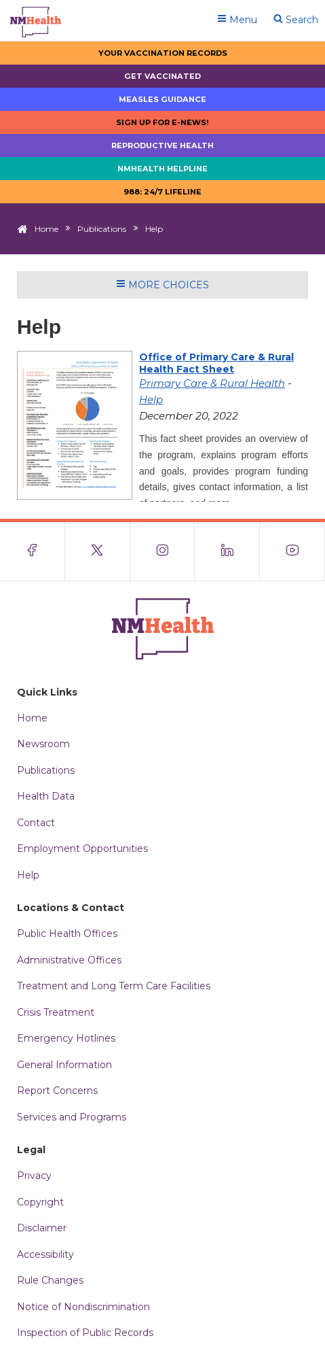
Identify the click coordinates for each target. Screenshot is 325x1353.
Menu (237, 20)
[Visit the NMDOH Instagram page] (162, 551)
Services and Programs (71, 1117)
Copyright (40, 1202)
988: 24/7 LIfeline (162, 191)
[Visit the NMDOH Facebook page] (32, 551)
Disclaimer (41, 1228)
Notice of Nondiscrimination (83, 1307)
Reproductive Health (162, 145)
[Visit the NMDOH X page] (97, 551)
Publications (101, 229)
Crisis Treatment (55, 1012)
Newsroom (43, 744)
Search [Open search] (295, 20)
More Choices (162, 285)
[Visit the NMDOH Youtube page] (292, 551)
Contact (36, 823)
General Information (64, 1065)
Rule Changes (50, 1280)
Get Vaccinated (162, 76)
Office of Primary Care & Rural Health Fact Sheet (216, 363)
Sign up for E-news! (162, 122)
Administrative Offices (69, 960)
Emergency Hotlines (66, 1038)
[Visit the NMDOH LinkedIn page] (227, 551)
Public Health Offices (67, 933)
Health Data (46, 796)
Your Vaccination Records (162, 53)
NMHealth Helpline (162, 168)
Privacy (34, 1175)
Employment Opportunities (82, 848)
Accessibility (45, 1254)
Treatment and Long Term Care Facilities (113, 986)
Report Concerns (57, 1090)
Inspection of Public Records (85, 1332)
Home (46, 229)
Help (151, 399)
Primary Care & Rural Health (212, 383)
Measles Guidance (162, 99)
